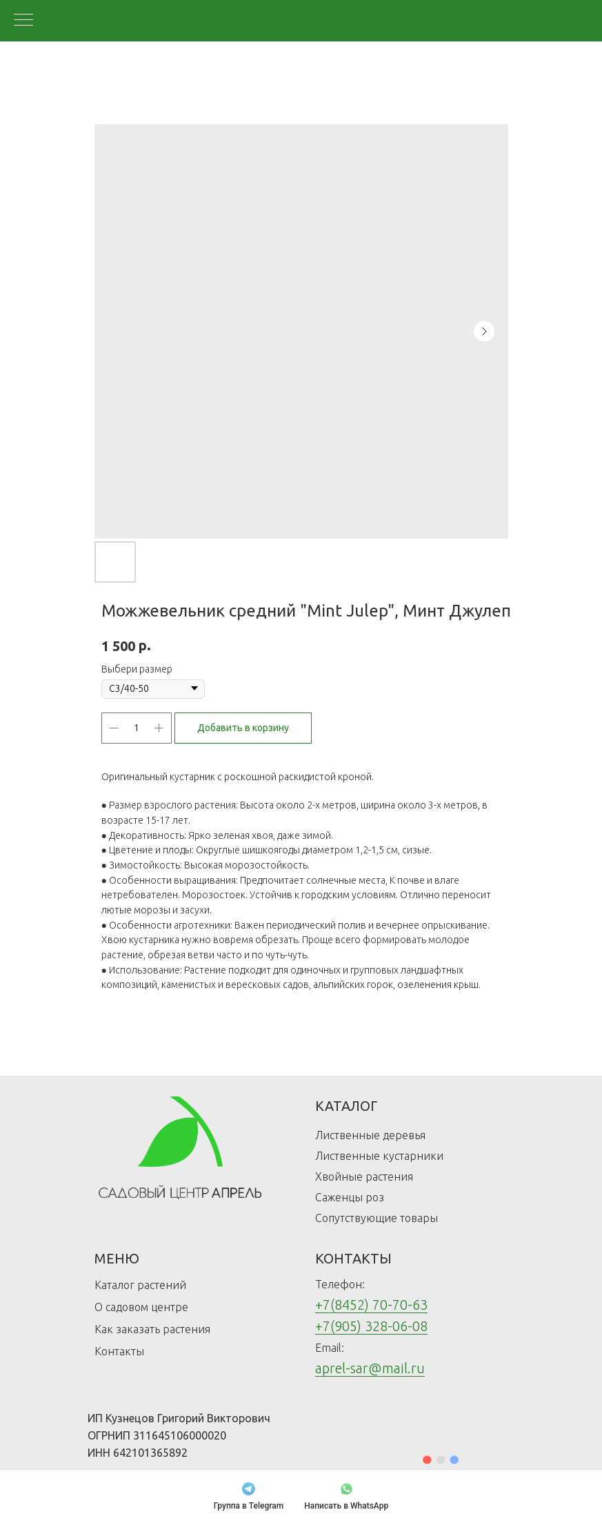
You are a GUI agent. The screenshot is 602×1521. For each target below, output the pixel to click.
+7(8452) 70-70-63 (371, 1304)
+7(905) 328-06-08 (371, 1326)
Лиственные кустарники (379, 1156)
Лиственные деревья (370, 1135)
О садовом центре (141, 1307)
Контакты (119, 1351)
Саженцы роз (349, 1197)
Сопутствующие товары (376, 1218)
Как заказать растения (152, 1329)
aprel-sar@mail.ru (370, 1368)
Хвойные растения (364, 1176)
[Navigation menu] (23, 21)
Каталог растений (140, 1285)
